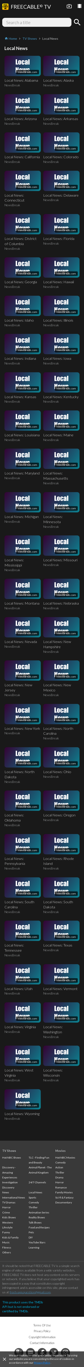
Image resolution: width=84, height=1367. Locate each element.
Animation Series (39, 1212)
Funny (6, 1232)
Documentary (63, 1202)
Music (6, 1242)
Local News (35, 1192)
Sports (32, 1197)
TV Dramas (8, 1202)
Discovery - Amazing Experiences (9, 1172)
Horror (6, 1207)
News (5, 1192)
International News (13, 1197)
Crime (6, 1212)
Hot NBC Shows (11, 1157)
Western (7, 1222)
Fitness (6, 1247)
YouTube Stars (37, 1242)
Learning (34, 1247)
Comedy (34, 1202)
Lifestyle (7, 1227)
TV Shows (9, 1151)
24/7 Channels (37, 1182)
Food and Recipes (39, 1227)
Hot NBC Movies (65, 1157)
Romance (61, 1187)
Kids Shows (9, 1217)
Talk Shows (35, 1222)
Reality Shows (37, 1217)
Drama (59, 1177)
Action (59, 1167)
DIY (31, 1237)
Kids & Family (10, 1237)
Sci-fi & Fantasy (64, 1197)
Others (6, 1252)
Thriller (33, 1207)
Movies (60, 1151)
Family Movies (64, 1192)
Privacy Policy (42, 1362)
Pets (31, 1232)
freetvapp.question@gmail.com (30, 1292)
